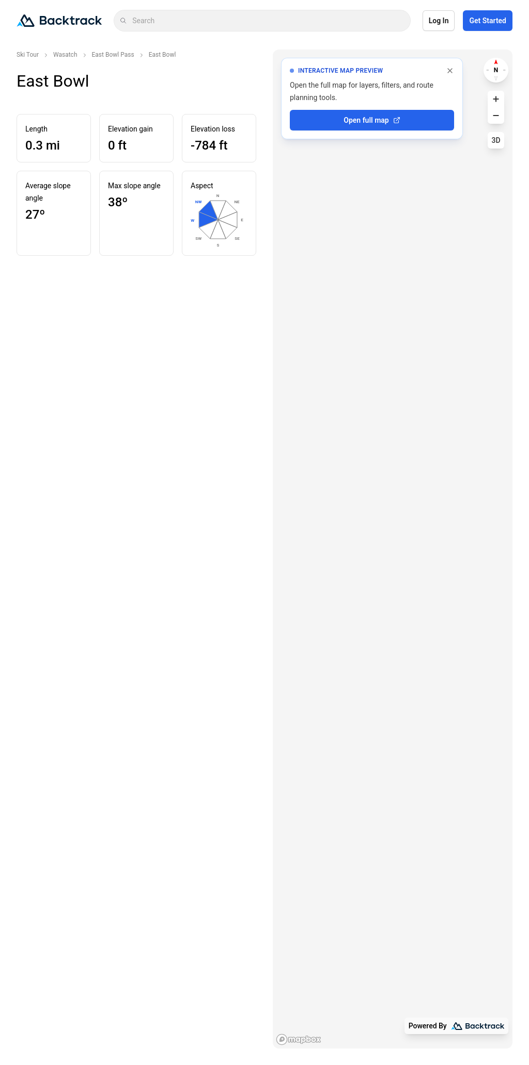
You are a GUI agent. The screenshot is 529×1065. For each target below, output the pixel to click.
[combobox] (267, 20)
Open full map (372, 120)
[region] (392, 549)
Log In (439, 21)
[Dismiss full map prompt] (450, 70)
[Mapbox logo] (298, 1039)
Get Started (487, 21)
